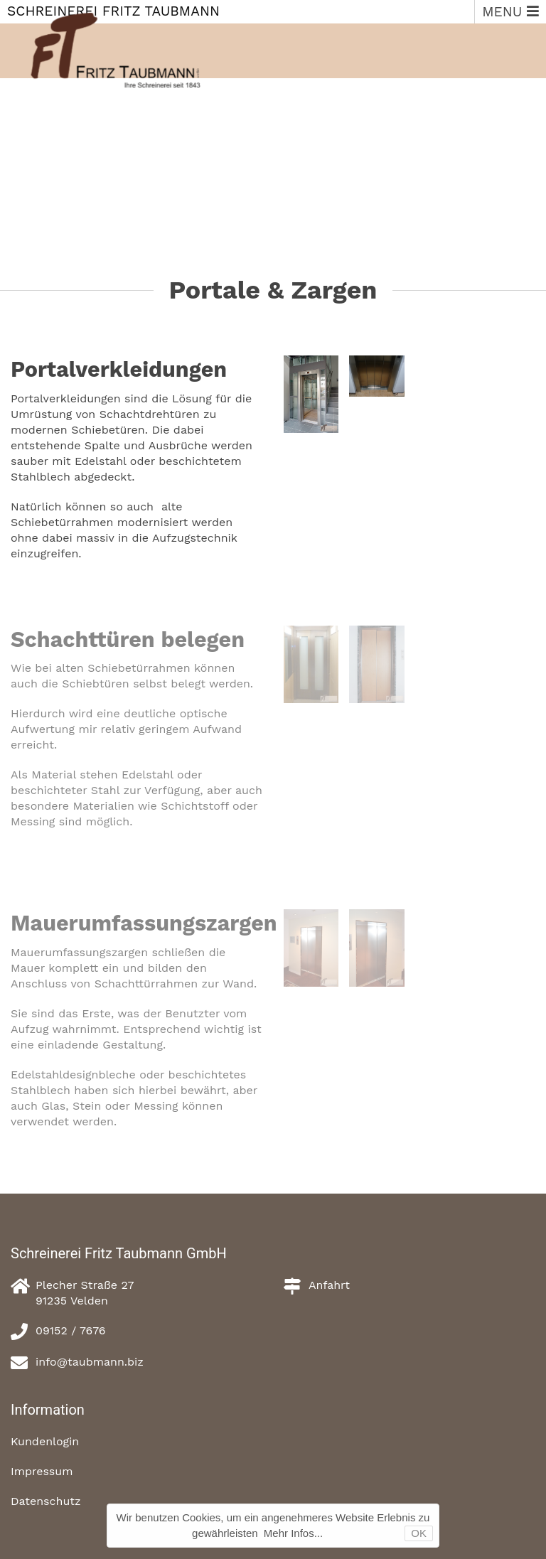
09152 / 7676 (71, 1330)
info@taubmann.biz (90, 1361)
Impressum (42, 1471)
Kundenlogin (45, 1441)
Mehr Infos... (293, 1533)
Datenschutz (46, 1501)
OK (419, 1533)
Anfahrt (329, 1285)
